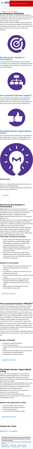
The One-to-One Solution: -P (12, 58)
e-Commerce (4, 11)
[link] (5, 445)
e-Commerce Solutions (13, 11)
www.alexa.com (13, 392)
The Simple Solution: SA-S (15, 132)
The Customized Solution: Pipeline (16, 95)
